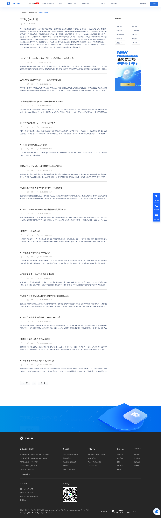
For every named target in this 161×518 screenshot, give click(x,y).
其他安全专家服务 (69, 469)
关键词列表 (33, 12)
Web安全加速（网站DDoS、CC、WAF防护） (35, 458)
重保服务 (66, 466)
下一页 (43, 383)
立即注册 (29, 424)
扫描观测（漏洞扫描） (27, 469)
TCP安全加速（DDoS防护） (29, 462)
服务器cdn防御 (120, 43)
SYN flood (136, 43)
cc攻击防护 (136, 30)
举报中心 (23, 500)
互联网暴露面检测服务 (70, 454)
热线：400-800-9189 (27, 493)
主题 (118, 462)
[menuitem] (32, 3)
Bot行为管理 (120, 34)
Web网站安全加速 (94, 462)
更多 (136, 511)
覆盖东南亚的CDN (136, 26)
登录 (154, 3)
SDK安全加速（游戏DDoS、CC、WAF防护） (35, 454)
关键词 (119, 469)
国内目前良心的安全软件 (120, 30)
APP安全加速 (93, 466)
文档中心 (23, 12)
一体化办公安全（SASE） (97, 454)
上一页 (25, 383)
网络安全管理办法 (136, 34)
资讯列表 (120, 466)
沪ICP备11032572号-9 (52, 510)
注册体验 (143, 3)
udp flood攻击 (120, 39)
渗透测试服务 (67, 458)
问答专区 (120, 458)
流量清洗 (119, 26)
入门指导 (120, 454)
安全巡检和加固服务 (69, 462)
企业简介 (137, 454)
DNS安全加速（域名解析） (29, 466)
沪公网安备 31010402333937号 (71, 510)
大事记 (136, 466)
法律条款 (137, 462)
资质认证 (137, 458)
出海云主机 (92, 458)
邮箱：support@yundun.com (29, 496)
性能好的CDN (136, 39)
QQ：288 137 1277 (26, 489)
